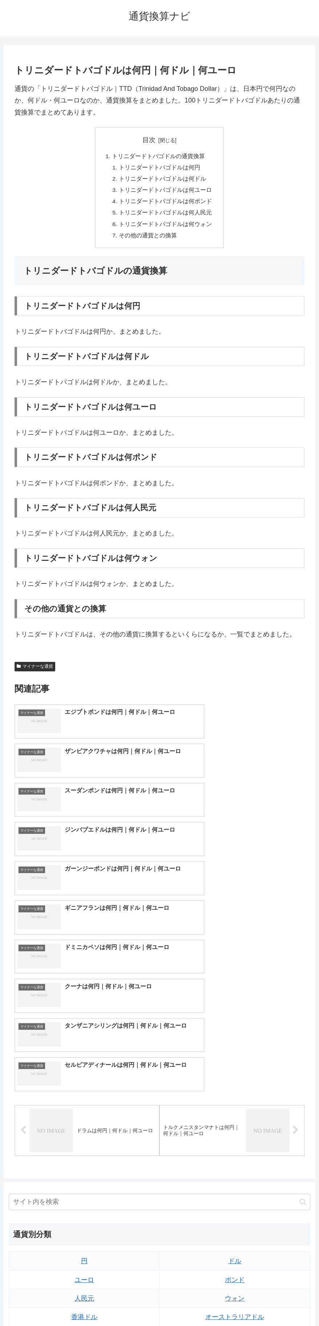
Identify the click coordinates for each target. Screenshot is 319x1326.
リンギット (234, 1185)
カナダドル (84, 1147)
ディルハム (84, 1166)
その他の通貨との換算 (148, 239)
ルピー (235, 1203)
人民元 (84, 1110)
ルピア (84, 1203)
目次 (149, 140)
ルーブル (84, 1222)
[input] (159, 1014)
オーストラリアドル (234, 1129)
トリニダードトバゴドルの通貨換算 (158, 156)
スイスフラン (234, 1147)
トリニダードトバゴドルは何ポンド (165, 203)
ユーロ (84, 1091)
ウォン (235, 1110)
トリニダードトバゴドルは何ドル (162, 180)
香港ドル (84, 1129)
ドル (234, 1073)
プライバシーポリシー (186, 1303)
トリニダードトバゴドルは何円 (159, 168)
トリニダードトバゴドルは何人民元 (165, 215)
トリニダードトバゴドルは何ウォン (165, 227)
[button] (302, 1013)
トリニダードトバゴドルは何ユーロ (165, 192)
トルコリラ (234, 1166)
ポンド (235, 1091)
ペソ (84, 1185)
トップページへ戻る (130, 1303)
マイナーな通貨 (35, 670)
